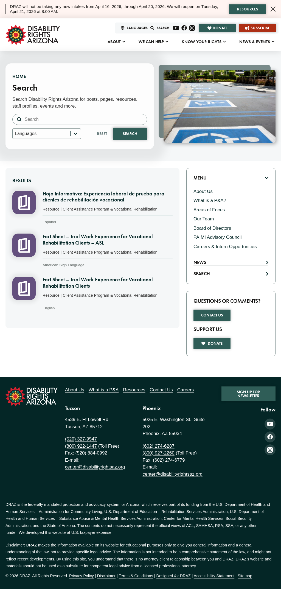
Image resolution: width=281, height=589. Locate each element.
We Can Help (151, 41)
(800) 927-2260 (158, 453)
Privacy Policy (81, 576)
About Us (203, 191)
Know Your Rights (201, 41)
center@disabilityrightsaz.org (95, 467)
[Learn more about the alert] (247, 9)
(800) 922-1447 (81, 446)
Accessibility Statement (214, 576)
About (114, 41)
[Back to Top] (270, 466)
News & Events (254, 41)
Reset (102, 133)
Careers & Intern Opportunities (225, 246)
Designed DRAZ (173, 576)
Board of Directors (212, 228)
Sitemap (245, 576)
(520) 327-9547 (81, 439)
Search (130, 133)
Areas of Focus (209, 209)
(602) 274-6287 (158, 446)
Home (19, 76)
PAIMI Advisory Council (217, 237)
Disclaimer (106, 576)
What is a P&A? (209, 200)
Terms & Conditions (136, 576)
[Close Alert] (273, 9)
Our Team (203, 218)
